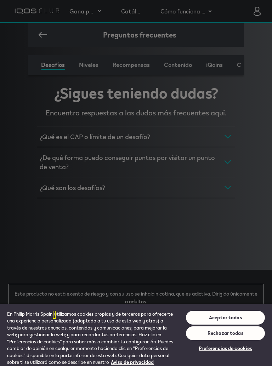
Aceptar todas (225, 317)
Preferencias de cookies (225, 348)
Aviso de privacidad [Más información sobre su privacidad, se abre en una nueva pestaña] (132, 362)
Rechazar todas (225, 333)
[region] (136, 335)
